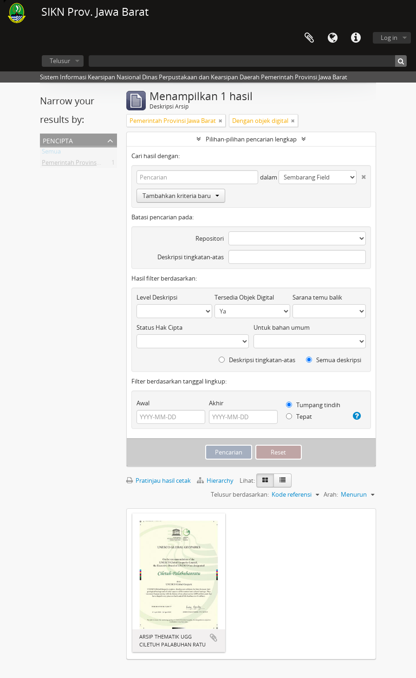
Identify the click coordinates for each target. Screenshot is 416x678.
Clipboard (309, 38)
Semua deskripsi (333, 360)
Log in (389, 37)
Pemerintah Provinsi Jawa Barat (85, 164)
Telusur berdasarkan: (240, 494)
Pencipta (58, 140)
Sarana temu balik (317, 297)
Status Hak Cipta (159, 327)
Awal (143, 403)
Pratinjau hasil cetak (158, 480)
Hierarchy (216, 480)
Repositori (209, 238)
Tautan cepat (355, 38)
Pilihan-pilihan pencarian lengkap (251, 139)
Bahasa (332, 38)
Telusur (60, 61)
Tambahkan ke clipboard (213, 637)
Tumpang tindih (313, 405)
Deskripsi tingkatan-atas (190, 257)
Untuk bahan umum (282, 327)
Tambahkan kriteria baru (181, 196)
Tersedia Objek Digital (244, 297)
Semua (51, 153)
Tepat (299, 416)
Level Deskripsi (156, 297)
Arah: (331, 494)
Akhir (216, 403)
